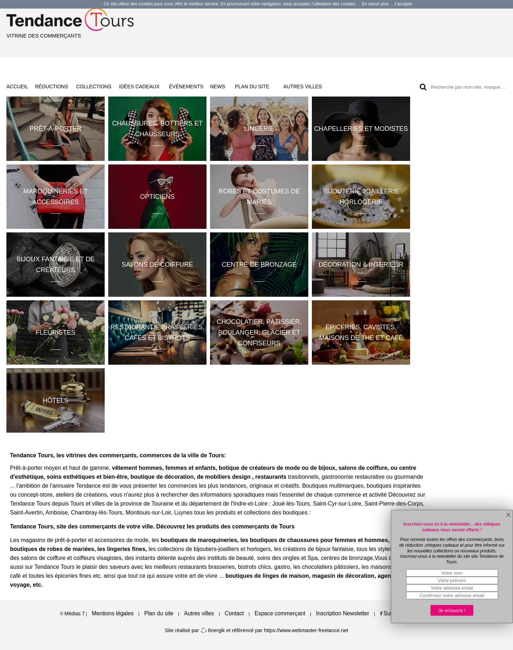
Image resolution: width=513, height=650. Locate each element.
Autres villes (199, 613)
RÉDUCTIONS (51, 86)
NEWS (217, 86)
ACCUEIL (17, 86)
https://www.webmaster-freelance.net (306, 630)
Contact (234, 613)
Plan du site (159, 613)
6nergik (212, 630)
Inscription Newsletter (342, 613)
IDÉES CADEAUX (139, 86)
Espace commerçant (279, 613)
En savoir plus (375, 3)
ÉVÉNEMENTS (186, 86)
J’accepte (403, 3)
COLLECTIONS (93, 86)
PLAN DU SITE (252, 86)
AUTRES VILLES (302, 86)
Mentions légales (113, 613)
